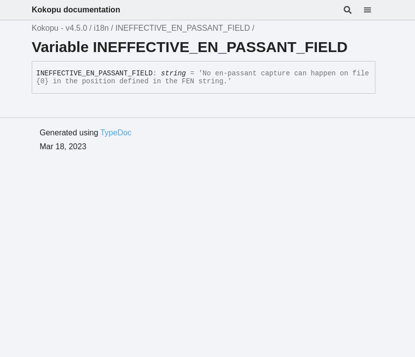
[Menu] (373, 10)
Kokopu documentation (76, 9)
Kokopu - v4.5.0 (59, 28)
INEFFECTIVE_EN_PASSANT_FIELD (182, 28)
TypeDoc (115, 132)
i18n (101, 28)
